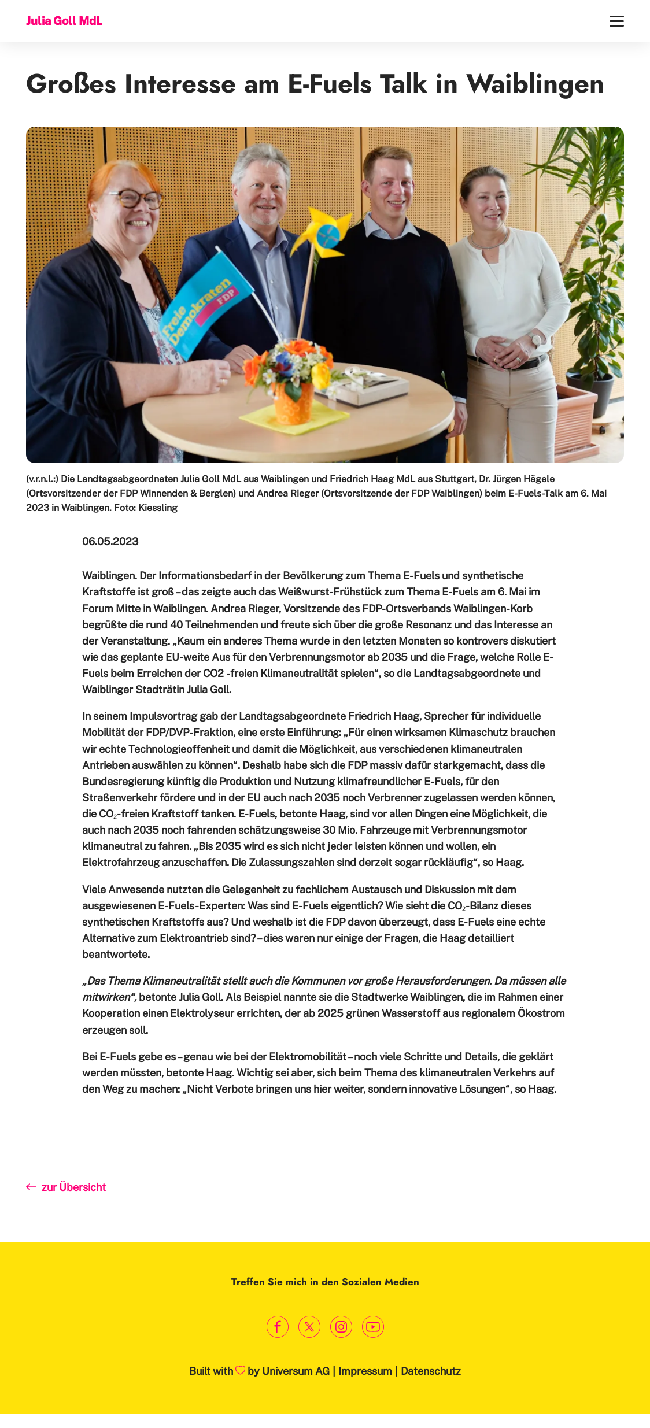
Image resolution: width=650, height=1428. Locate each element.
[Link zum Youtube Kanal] (373, 1327)
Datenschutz (431, 1371)
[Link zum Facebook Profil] (277, 1327)
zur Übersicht (74, 1187)
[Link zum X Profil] (309, 1327)
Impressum (365, 1371)
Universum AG (296, 1371)
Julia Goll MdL (64, 20)
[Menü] (617, 21)
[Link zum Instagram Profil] (341, 1327)
